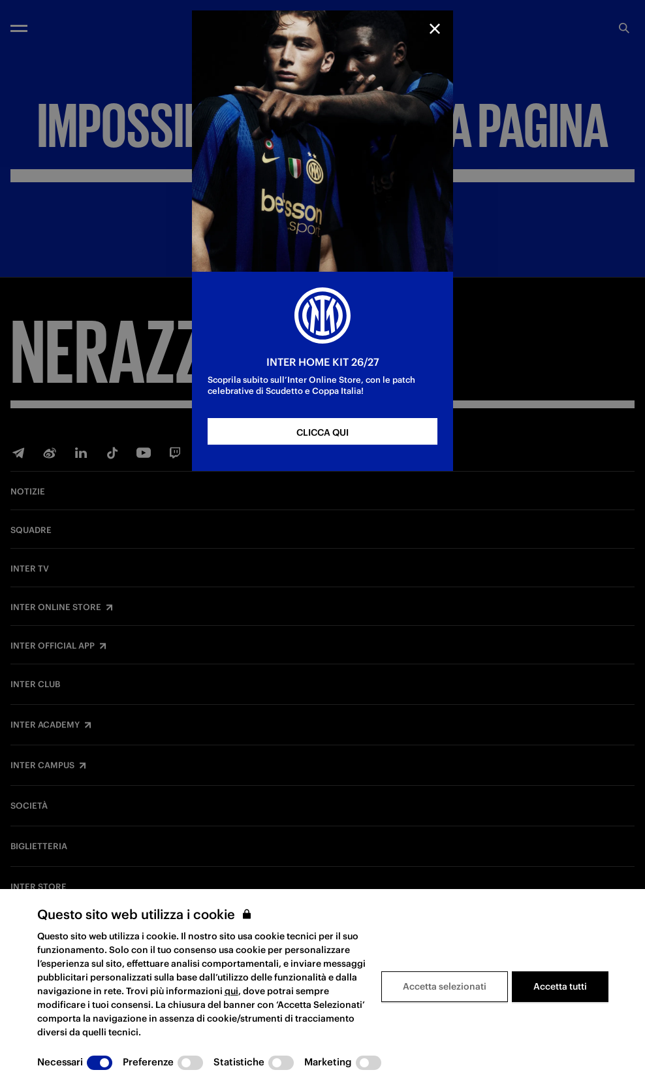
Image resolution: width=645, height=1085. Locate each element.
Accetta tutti (560, 986)
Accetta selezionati (444, 986)
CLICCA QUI (322, 432)
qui (231, 991)
